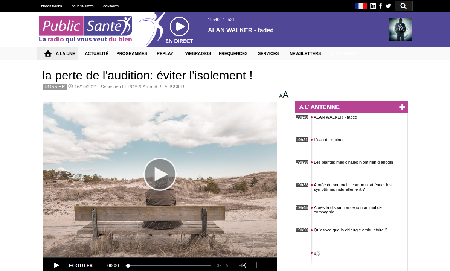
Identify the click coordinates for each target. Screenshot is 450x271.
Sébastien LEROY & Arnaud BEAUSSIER (143, 87)
